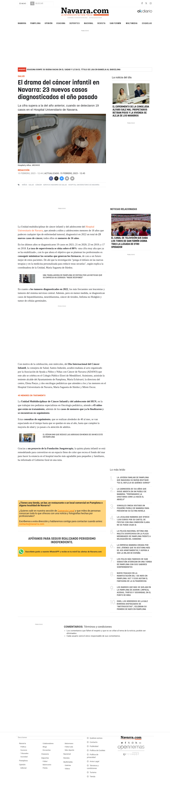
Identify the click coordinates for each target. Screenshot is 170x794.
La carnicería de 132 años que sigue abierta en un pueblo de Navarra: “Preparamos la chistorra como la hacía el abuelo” (131, 494)
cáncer (38, 185)
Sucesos (23, 750)
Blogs (45, 747)
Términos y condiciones (98, 626)
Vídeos (67, 769)
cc (140, 743)
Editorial (23, 768)
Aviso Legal (94, 761)
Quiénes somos (96, 738)
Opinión (49, 23)
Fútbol (45, 761)
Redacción (23, 170)
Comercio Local (66, 511)
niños (24, 185)
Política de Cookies (97, 750)
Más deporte (69, 750)
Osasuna (60, 23)
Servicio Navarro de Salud (55, 185)
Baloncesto (47, 765)
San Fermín (115, 23)
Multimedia (131, 23)
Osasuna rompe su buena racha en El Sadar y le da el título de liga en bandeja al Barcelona (73, 70)
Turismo (93, 772)
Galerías (68, 765)
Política (23, 747)
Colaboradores (48, 744)
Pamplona (35, 23)
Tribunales (24, 754)
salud (31, 185)
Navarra (22, 23)
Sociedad (24, 757)
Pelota (45, 768)
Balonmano (69, 744)
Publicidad (94, 746)
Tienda (92, 777)
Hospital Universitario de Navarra (83, 185)
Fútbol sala (69, 747)
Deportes (75, 23)
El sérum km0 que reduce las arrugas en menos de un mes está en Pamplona (73, 436)
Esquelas (147, 23)
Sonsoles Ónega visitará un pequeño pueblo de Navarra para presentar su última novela (133, 508)
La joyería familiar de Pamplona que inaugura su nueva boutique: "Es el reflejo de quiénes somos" (133, 480)
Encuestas (47, 750)
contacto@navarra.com (31, 524)
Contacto (93, 742)
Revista (101, 23)
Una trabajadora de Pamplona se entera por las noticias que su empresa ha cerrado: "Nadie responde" (72, 276)
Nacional (88, 23)
